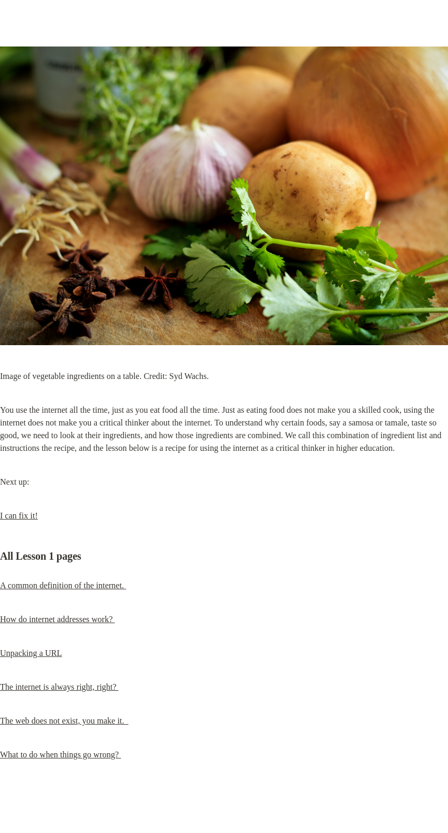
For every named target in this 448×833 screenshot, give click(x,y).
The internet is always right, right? (59, 686)
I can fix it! (19, 515)
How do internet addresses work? (57, 619)
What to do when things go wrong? (60, 754)
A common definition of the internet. (63, 585)
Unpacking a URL (31, 653)
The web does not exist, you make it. (64, 720)
